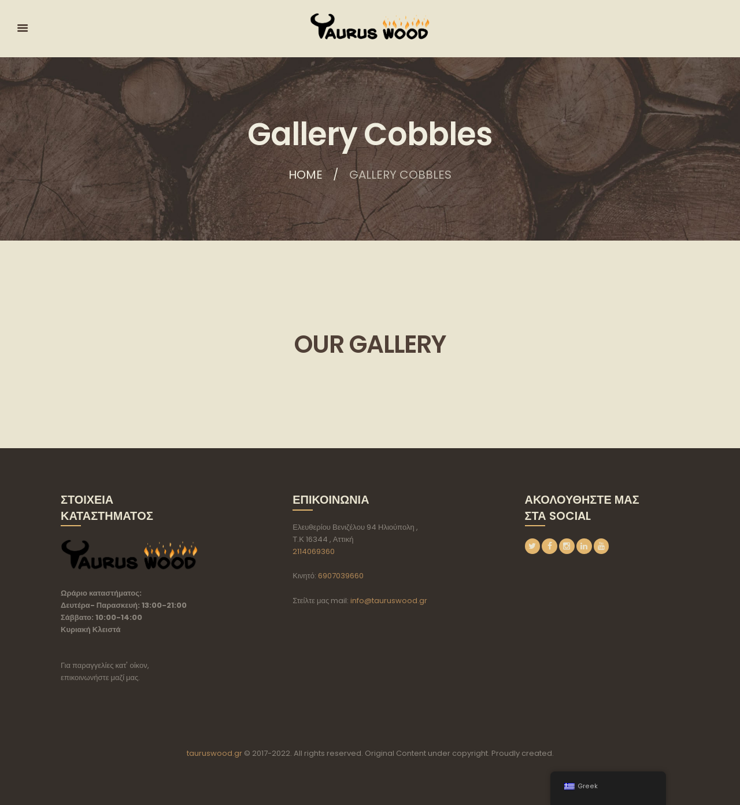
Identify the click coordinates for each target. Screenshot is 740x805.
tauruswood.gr (214, 753)
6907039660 (341, 575)
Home (305, 174)
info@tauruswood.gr (388, 600)
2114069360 (314, 551)
